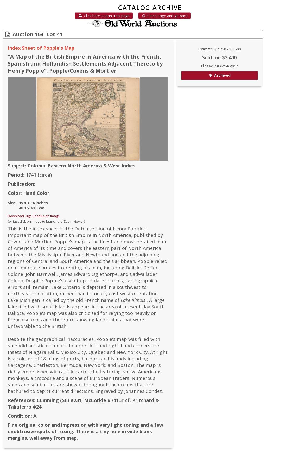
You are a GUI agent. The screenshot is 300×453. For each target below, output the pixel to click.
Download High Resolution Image (34, 215)
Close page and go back (165, 15)
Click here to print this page (104, 15)
